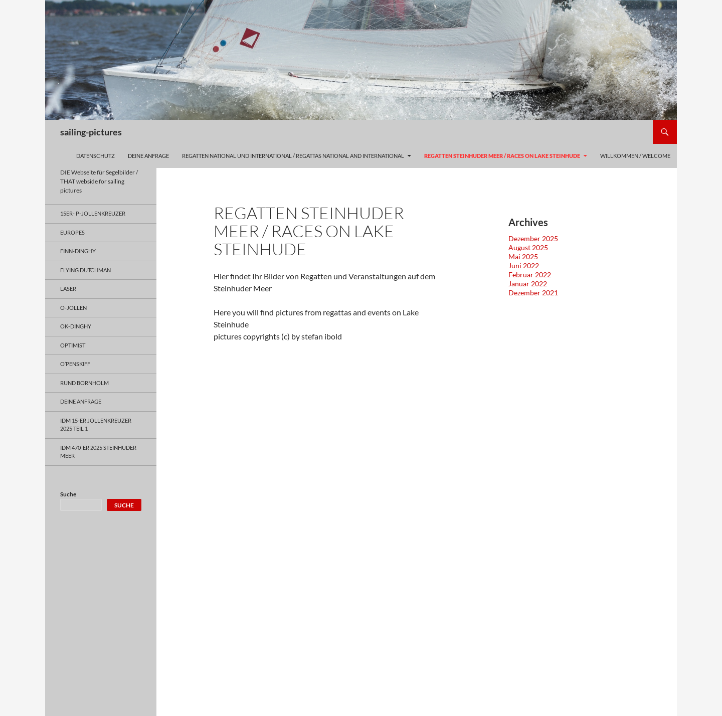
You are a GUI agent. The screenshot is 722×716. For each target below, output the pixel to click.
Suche (68, 494)
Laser (68, 288)
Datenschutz (95, 155)
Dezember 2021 (533, 292)
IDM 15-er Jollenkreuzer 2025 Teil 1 (95, 424)
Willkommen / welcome (635, 155)
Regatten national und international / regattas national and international (293, 155)
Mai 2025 (523, 256)
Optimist (72, 345)
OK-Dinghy (75, 326)
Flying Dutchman (85, 270)
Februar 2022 (529, 274)
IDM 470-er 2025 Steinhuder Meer (98, 451)
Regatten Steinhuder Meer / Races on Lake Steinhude (502, 155)
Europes (72, 232)
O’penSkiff (75, 364)
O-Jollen (73, 307)
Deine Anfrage (148, 155)
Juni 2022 (523, 265)
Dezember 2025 (533, 238)
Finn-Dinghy (78, 251)
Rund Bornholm (84, 383)
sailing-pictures (91, 131)
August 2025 (528, 247)
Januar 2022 (527, 283)
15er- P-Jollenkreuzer (92, 213)
